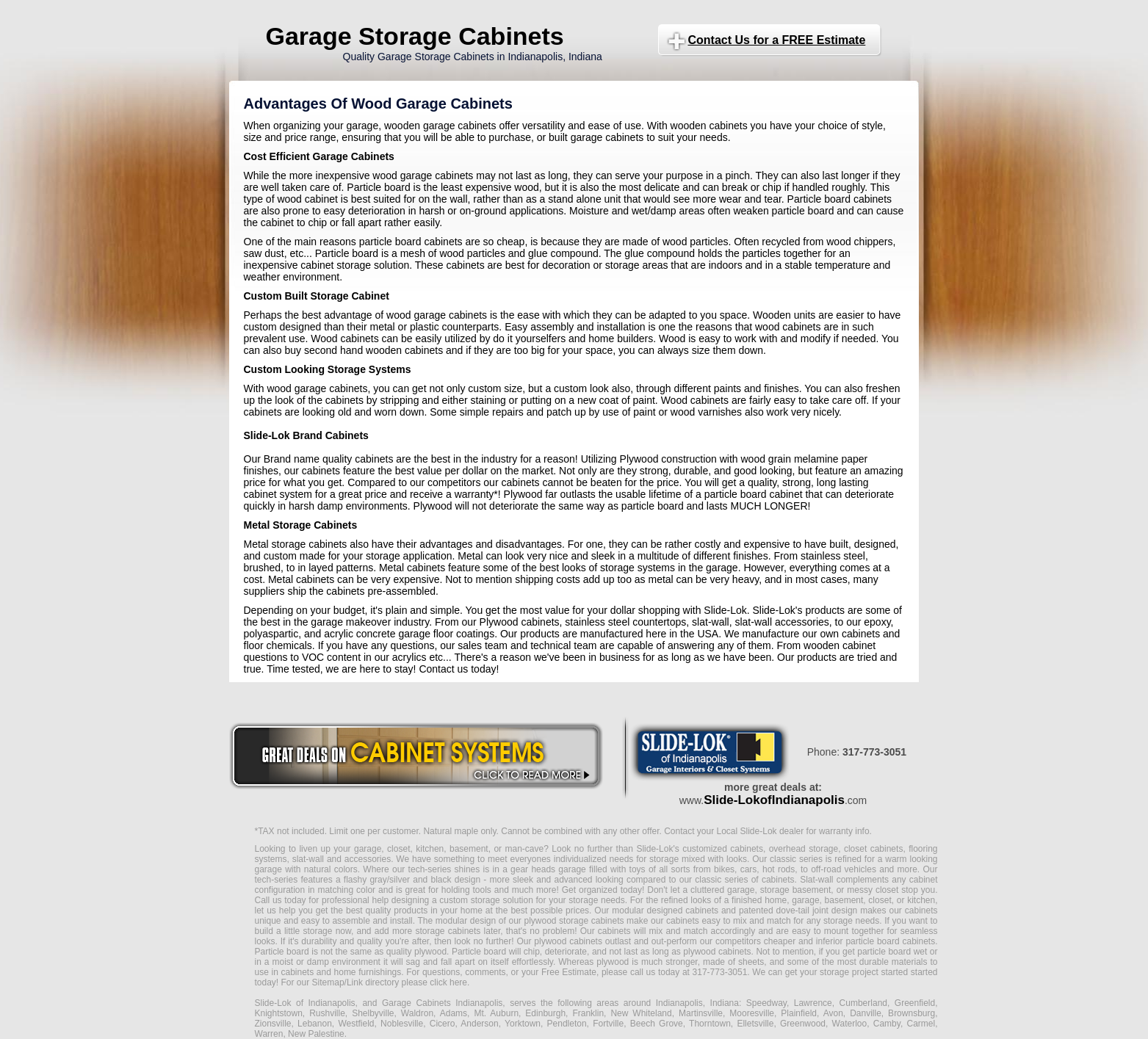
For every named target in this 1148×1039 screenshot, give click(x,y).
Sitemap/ (328, 982)
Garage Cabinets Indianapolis (442, 1003)
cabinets (614, 931)
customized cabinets (722, 849)
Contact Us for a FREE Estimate (777, 40)
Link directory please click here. (408, 982)
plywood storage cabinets (574, 921)
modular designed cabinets (665, 910)
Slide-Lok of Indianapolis (305, 1003)
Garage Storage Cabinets (415, 36)
